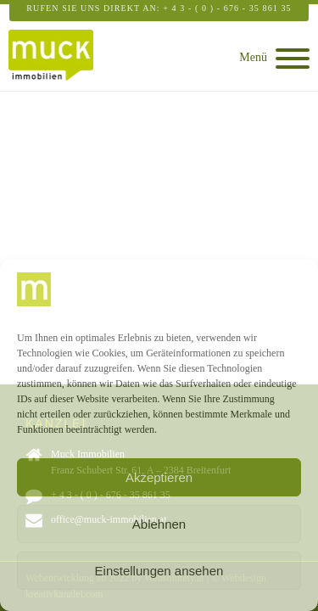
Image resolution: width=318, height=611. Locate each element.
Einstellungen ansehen (159, 570)
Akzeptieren (159, 477)
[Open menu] (293, 58)
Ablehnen (159, 524)
